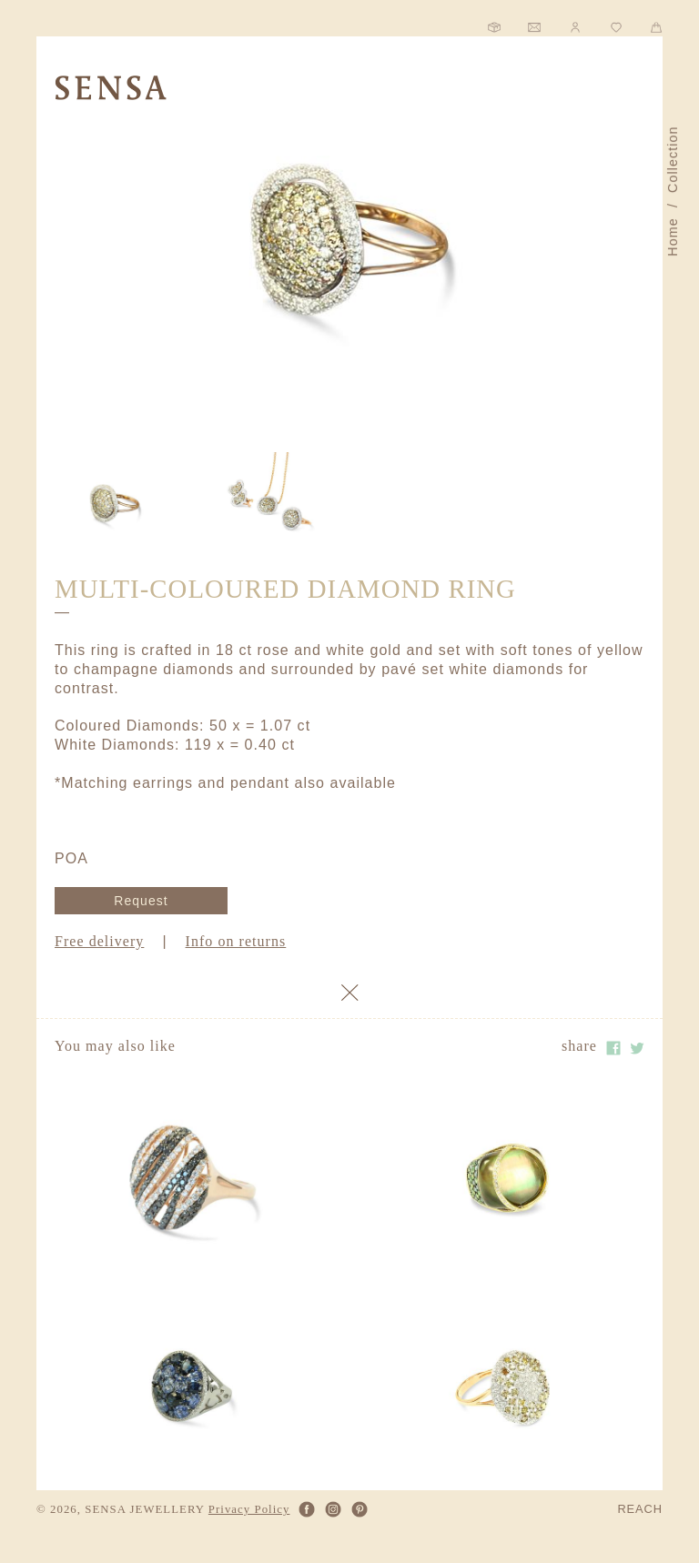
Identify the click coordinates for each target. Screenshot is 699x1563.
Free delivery (99, 941)
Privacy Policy (249, 1509)
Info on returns (236, 941)
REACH (640, 1510)
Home (672, 237)
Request (140, 900)
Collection (672, 159)
